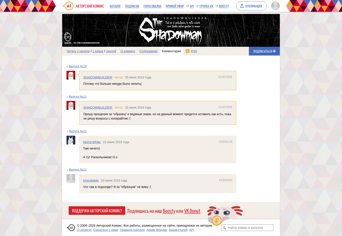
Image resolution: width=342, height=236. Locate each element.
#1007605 (225, 107)
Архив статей (178, 230)
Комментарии (171, 51)
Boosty (224, 5)
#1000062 (225, 180)
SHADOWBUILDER (97, 77)
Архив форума (157, 230)
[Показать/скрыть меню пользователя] (275, 6)
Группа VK (206, 5)
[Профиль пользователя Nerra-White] (73, 140)
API (192, 5)
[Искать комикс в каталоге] (224, 228)
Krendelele (91, 180)
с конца (98, 51)
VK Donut (192, 210)
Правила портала (132, 230)
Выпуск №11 (78, 96)
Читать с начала (78, 51)
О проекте (84, 230)
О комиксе (127, 51)
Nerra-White (92, 142)
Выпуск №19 (78, 66)
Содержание (148, 51)
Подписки (132, 5)
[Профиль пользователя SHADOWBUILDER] (73, 75)
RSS (194, 51)
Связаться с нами (105, 230)
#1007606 (225, 77)
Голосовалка (152, 5)
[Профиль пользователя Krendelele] (73, 178)
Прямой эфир (175, 5)
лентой (111, 51)
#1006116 (225, 141)
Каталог (115, 5)
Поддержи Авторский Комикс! (97, 210)
